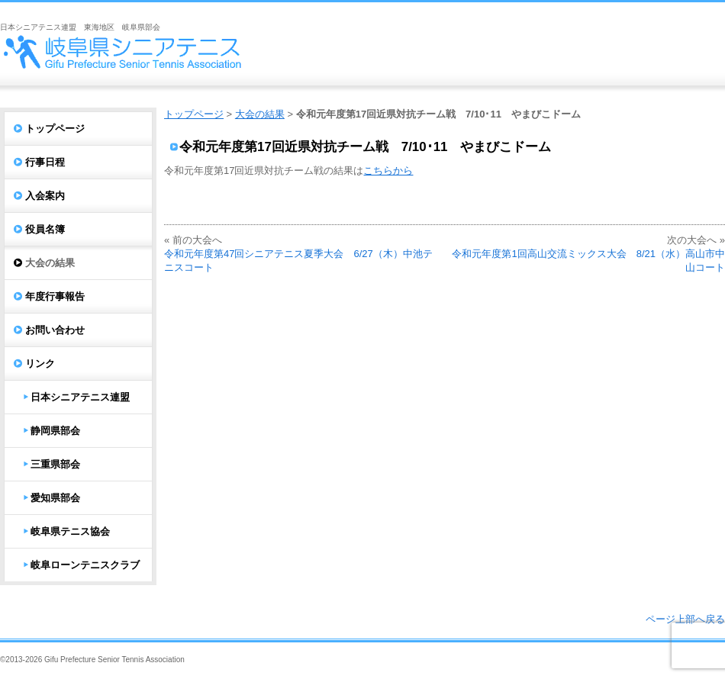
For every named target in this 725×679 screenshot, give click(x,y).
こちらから (388, 170)
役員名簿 (45, 229)
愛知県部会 (55, 498)
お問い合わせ (55, 330)
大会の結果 (260, 114)
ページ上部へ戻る (685, 619)
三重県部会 (55, 464)
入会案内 (45, 195)
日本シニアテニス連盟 (80, 397)
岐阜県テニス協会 (70, 531)
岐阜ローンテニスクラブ (85, 565)
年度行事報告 (55, 296)
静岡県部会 (55, 430)
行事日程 (45, 162)
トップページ (194, 114)
